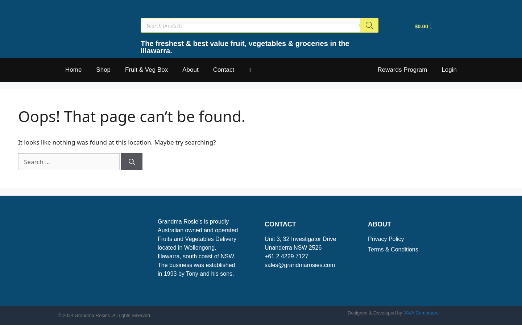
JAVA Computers (421, 313)
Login (449, 69)
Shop (103, 69)
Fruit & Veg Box (146, 69)
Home (73, 69)
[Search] (369, 25)
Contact (224, 69)
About (190, 69)
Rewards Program (402, 69)
